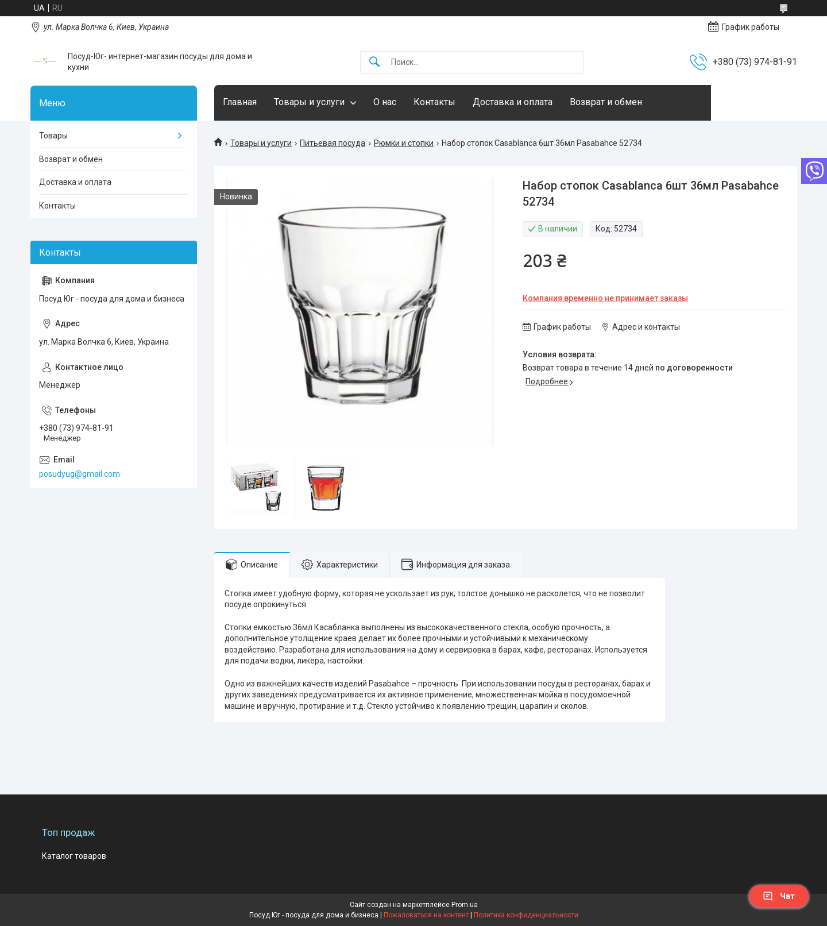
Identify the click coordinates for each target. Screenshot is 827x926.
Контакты (434, 102)
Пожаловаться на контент (426, 915)
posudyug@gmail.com (79, 474)
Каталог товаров (74, 856)
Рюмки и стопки (404, 143)
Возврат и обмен (606, 102)
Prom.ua (464, 905)
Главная (240, 102)
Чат (779, 896)
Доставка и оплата (512, 102)
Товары (53, 135)
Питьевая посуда (332, 143)
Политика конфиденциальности (526, 915)
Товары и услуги (309, 102)
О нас (384, 102)
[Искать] (374, 62)
